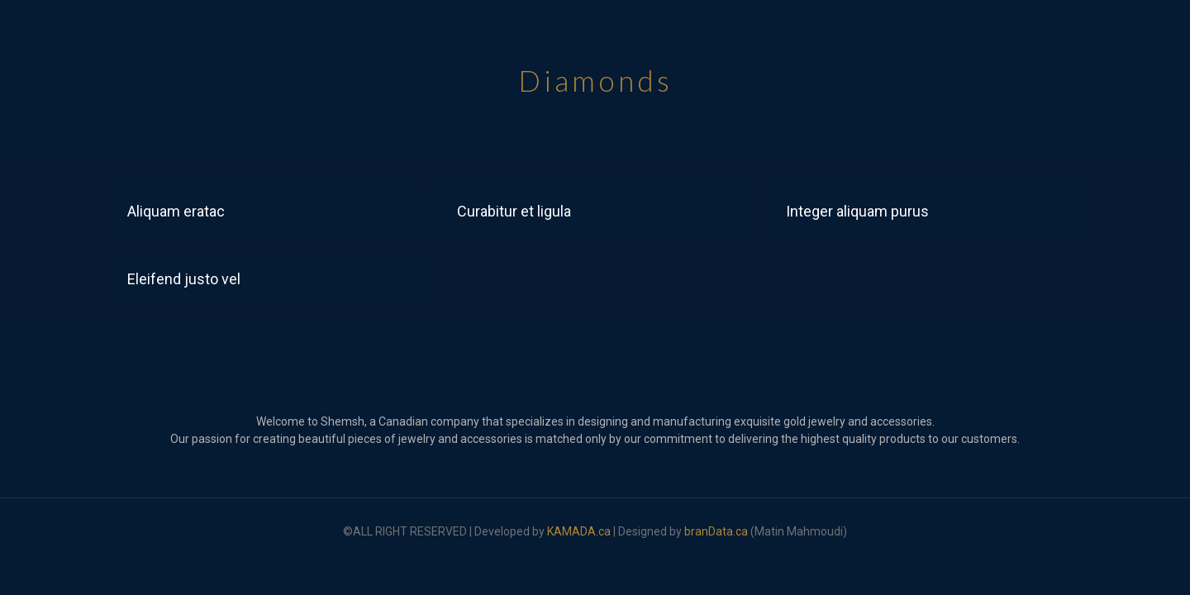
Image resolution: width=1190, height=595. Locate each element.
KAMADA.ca (579, 531)
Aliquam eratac (176, 211)
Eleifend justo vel (183, 279)
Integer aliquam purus (857, 211)
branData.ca (716, 531)
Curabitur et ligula (514, 211)
